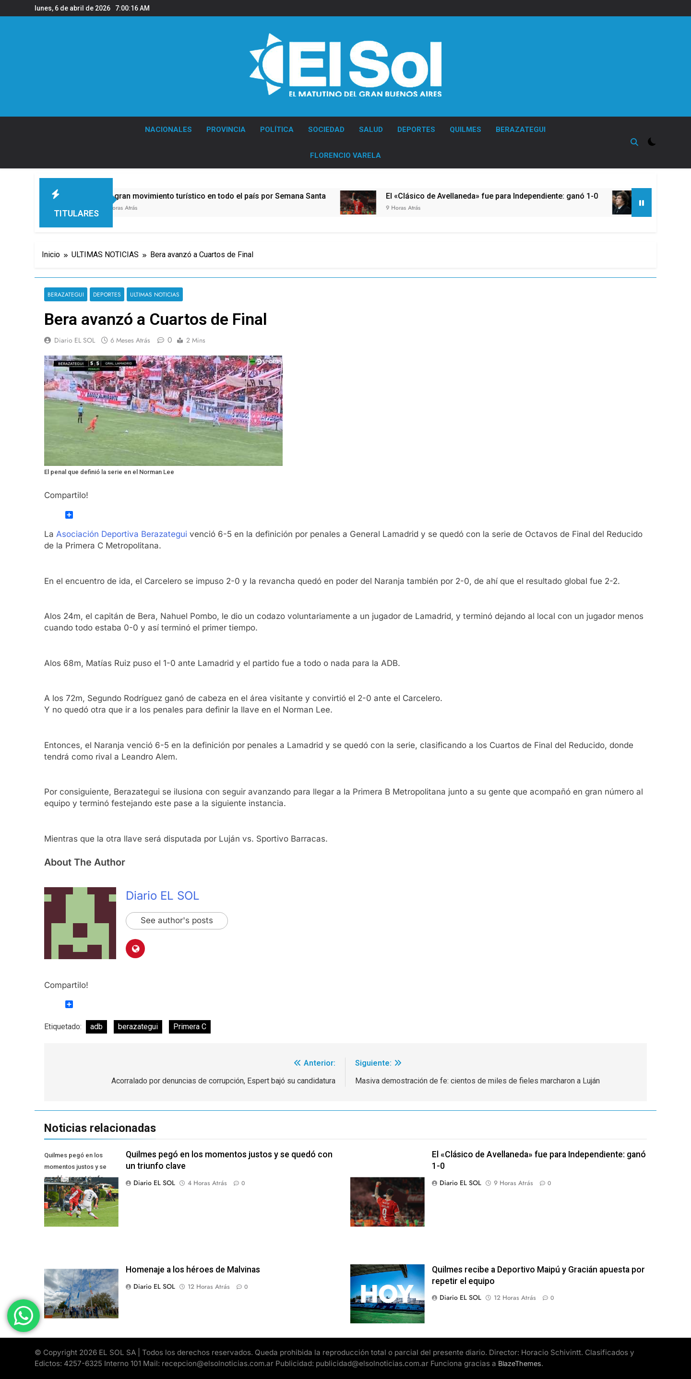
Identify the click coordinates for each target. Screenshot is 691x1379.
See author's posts (177, 921)
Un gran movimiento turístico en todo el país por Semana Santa (255, 196)
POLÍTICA (277, 129)
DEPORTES (416, 129)
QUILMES (465, 129)
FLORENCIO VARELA (345, 155)
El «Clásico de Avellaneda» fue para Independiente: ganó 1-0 (533, 196)
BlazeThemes (519, 1363)
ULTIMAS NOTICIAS (153, 294)
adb (96, 1026)
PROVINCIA (226, 129)
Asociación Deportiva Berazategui (121, 534)
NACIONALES (168, 129)
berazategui (138, 1026)
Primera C (189, 1026)
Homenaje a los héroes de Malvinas (193, 1269)
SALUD (371, 129)
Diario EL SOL (74, 340)
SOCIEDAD (326, 129)
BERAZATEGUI (521, 129)
